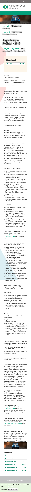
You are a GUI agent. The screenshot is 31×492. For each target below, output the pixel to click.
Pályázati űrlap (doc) (10, 455)
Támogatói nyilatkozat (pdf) (11, 470)
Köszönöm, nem (12, 489)
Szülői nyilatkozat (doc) (11, 461)
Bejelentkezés (11, 1)
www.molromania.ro (10, 236)
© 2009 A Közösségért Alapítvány (15, 480)
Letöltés (10, 63)
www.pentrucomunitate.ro (11, 234)
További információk (10, 486)
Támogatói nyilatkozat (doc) (11, 467)
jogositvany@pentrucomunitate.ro (13, 423)
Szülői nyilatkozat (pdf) (10, 464)
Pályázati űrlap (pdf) (10, 458)
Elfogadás (4, 489)
